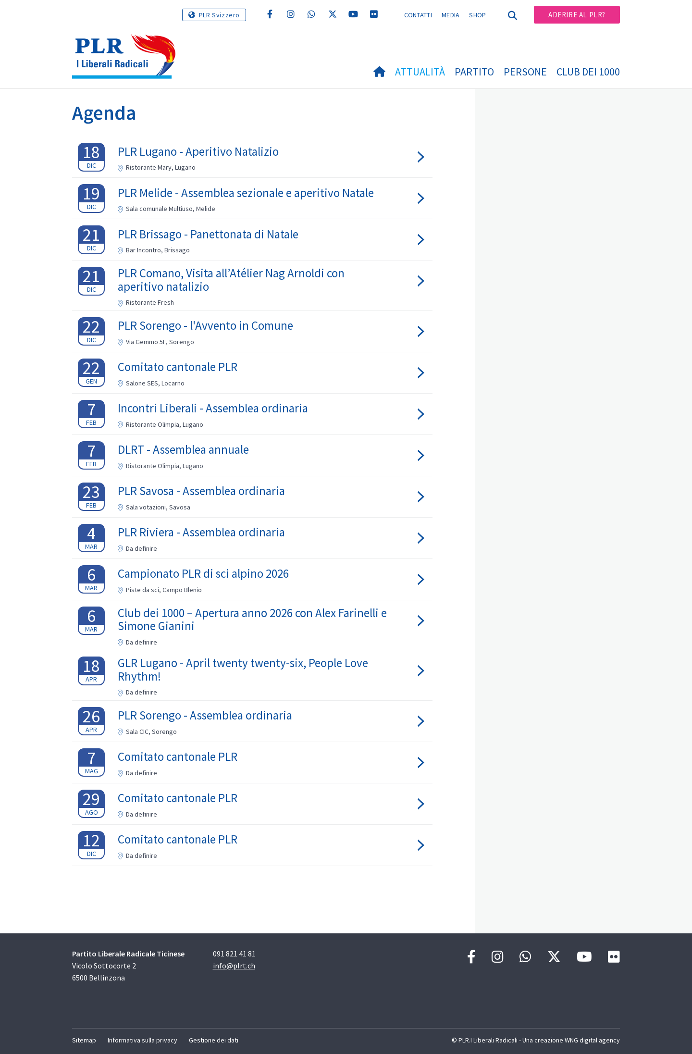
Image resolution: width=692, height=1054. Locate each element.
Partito (474, 71)
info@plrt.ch (234, 965)
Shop (477, 15)
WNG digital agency (592, 1040)
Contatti (418, 15)
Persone (525, 71)
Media (451, 15)
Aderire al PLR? (577, 14)
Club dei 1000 (588, 71)
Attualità (420, 71)
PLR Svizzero (219, 15)
